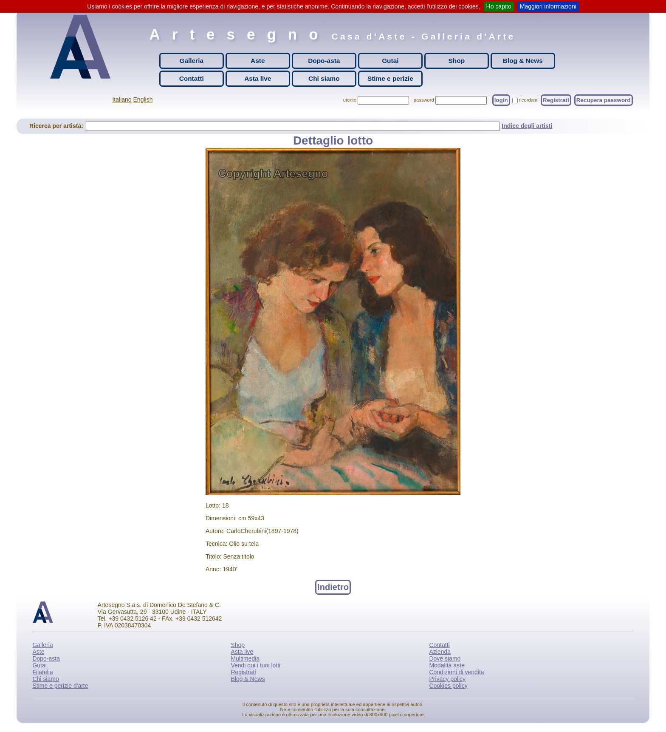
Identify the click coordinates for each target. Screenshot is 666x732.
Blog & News (523, 60)
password (424, 99)
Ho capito (498, 6)
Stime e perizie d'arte (60, 685)
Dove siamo (444, 658)
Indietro (333, 587)
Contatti (191, 78)
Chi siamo (324, 78)
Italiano (121, 99)
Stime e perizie (390, 78)
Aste (258, 60)
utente (349, 99)
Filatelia (42, 672)
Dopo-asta (324, 60)
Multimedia (245, 658)
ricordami (529, 99)
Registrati (556, 100)
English (143, 99)
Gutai (390, 60)
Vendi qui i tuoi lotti (255, 665)
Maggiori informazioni (548, 6)
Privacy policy (447, 678)
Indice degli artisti (527, 125)
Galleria (191, 60)
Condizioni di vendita (456, 672)
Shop (457, 60)
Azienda (440, 651)
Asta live (257, 78)
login (501, 100)
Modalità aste (446, 665)
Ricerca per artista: (57, 125)
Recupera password (603, 100)
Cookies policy (448, 685)
